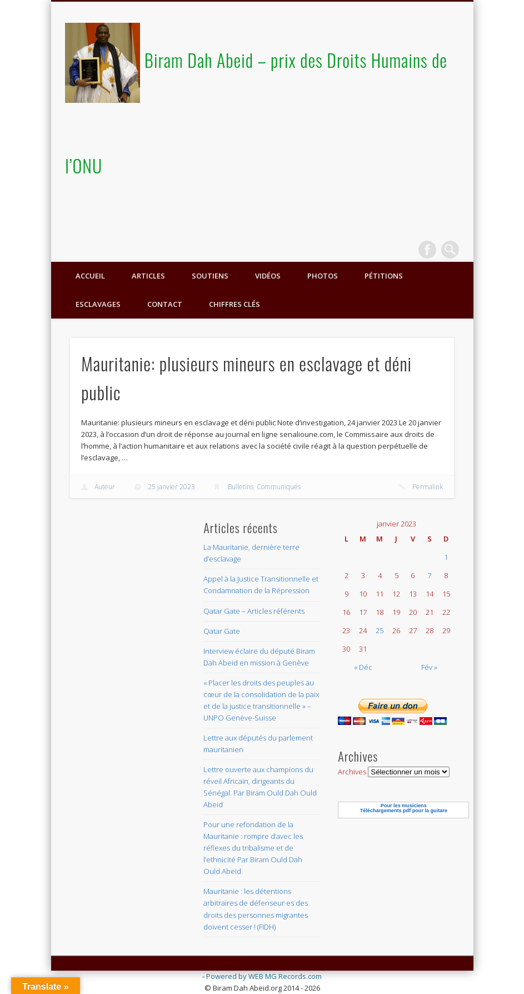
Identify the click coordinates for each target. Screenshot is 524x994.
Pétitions (384, 276)
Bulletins (240, 486)
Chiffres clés (234, 304)
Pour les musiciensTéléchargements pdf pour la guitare (403, 808)
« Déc (363, 667)
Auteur (104, 486)
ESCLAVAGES (98, 304)
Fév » (429, 667)
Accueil (90, 276)
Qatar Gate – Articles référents (254, 611)
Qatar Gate (221, 631)
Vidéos (268, 276)
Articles (148, 276)
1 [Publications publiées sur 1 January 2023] (446, 557)
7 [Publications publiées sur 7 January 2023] (429, 575)
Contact (164, 304)
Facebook (427, 250)
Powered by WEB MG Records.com (264, 976)
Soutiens (210, 276)
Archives (352, 772)
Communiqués (279, 486)
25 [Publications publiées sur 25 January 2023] (379, 630)
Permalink (427, 486)
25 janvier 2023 (171, 486)
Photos (322, 276)
